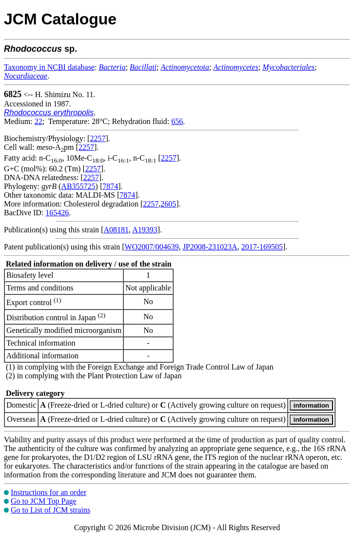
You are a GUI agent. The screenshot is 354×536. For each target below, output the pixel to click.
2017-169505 (262, 247)
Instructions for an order (48, 492)
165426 (57, 212)
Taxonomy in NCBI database (49, 67)
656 (177, 121)
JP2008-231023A (210, 247)
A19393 (144, 230)
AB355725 (78, 186)
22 (38, 121)
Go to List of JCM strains (50, 510)
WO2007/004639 (152, 247)
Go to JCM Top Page (44, 501)
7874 (110, 186)
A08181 (116, 230)
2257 (97, 138)
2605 (168, 204)
